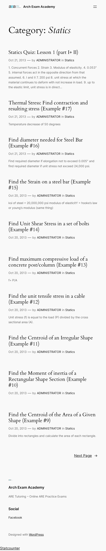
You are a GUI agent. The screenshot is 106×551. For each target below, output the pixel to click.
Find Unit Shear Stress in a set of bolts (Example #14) (48, 227)
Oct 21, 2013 (17, 60)
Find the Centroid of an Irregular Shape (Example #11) (50, 341)
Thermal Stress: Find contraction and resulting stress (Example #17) (48, 106)
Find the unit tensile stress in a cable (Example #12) (46, 299)
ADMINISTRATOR (48, 60)
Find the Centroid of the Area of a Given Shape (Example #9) (52, 418)
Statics (69, 60)
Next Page (86, 455)
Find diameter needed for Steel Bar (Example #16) (45, 143)
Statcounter (10, 548)
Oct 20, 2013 (17, 195)
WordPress (36, 534)
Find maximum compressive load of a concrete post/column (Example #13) (48, 262)
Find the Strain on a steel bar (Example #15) (49, 185)
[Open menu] (95, 6)
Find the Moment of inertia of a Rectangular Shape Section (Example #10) (47, 379)
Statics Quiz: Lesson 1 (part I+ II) (43, 52)
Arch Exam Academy (39, 7)
